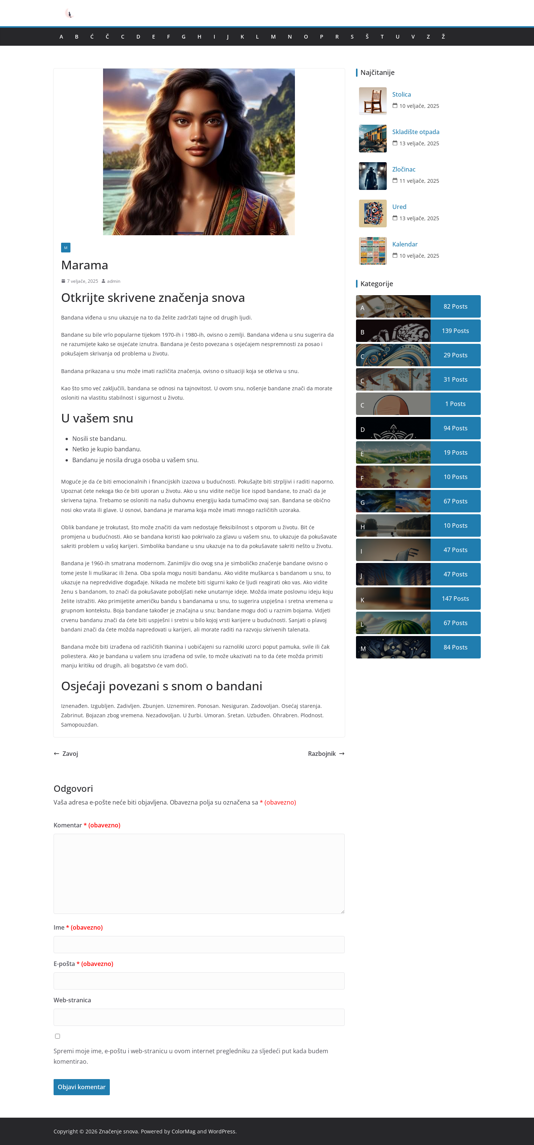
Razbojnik (326, 753)
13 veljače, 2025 (419, 143)
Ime (78, 927)
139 (447, 331)
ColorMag (184, 1131)
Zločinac (404, 169)
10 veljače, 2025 (419, 105)
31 (447, 379)
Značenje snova (118, 1131)
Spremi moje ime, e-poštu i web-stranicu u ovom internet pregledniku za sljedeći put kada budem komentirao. (191, 1056)
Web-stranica (72, 1000)
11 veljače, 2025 (419, 180)
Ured (399, 206)
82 (447, 306)
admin (113, 281)
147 (447, 598)
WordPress (221, 1131)
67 (447, 501)
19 (447, 452)
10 (447, 477)
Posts (459, 306)
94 (447, 428)
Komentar (87, 825)
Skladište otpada (416, 132)
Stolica (401, 94)
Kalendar (405, 244)
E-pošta (83, 964)
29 (447, 355)
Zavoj (66, 753)
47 (447, 550)
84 (447, 647)
